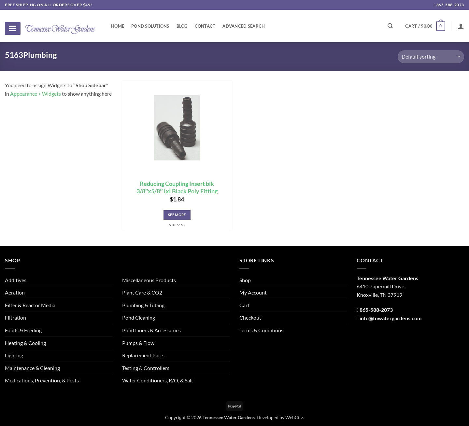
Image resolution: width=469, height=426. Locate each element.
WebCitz (294, 417)
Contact (205, 26)
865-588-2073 (449, 4)
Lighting (14, 355)
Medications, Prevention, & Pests (42, 380)
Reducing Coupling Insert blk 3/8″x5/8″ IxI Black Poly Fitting (177, 187)
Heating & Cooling (25, 343)
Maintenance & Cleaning (32, 368)
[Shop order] (431, 56)
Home (117, 26)
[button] (425, 26)
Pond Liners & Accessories (151, 330)
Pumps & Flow (138, 343)
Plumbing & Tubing (143, 305)
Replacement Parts (143, 355)
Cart (244, 305)
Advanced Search (243, 26)
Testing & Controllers (145, 368)
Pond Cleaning (138, 317)
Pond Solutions (150, 26)
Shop (245, 280)
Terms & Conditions (261, 330)
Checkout (250, 317)
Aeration (15, 292)
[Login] (461, 26)
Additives (15, 280)
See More (177, 215)
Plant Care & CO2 (142, 292)
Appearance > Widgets (35, 93)
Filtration (15, 317)
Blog (182, 26)
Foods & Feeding (23, 330)
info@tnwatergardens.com (390, 318)
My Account (253, 292)
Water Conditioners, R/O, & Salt (157, 380)
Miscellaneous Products (149, 280)
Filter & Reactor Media (30, 305)
